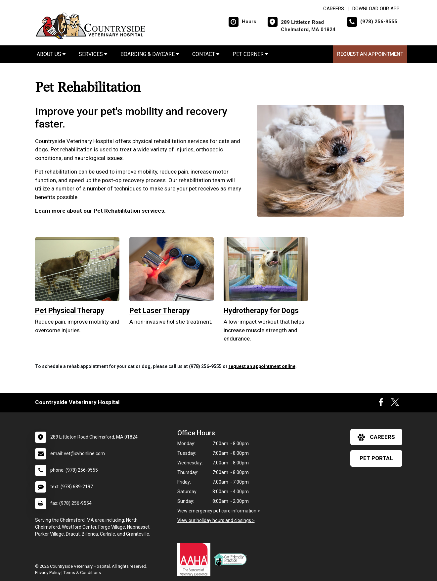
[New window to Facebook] (381, 403)
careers (376, 437)
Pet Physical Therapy (69, 310)
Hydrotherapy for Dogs (261, 310)
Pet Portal (376, 458)
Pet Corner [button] (250, 54)
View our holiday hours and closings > (216, 520)
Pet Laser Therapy (159, 310)
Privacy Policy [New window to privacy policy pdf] (48, 572)
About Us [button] (51, 54)
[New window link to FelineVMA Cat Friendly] (232, 559)
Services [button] (93, 54)
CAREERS (333, 9)
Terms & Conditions (82, 572)
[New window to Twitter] (395, 403)
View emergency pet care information (216, 510)
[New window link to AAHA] (195, 559)
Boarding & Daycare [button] (149, 54)
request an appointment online (262, 366)
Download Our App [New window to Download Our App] (376, 9)
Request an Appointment (370, 54)
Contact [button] (205, 54)
